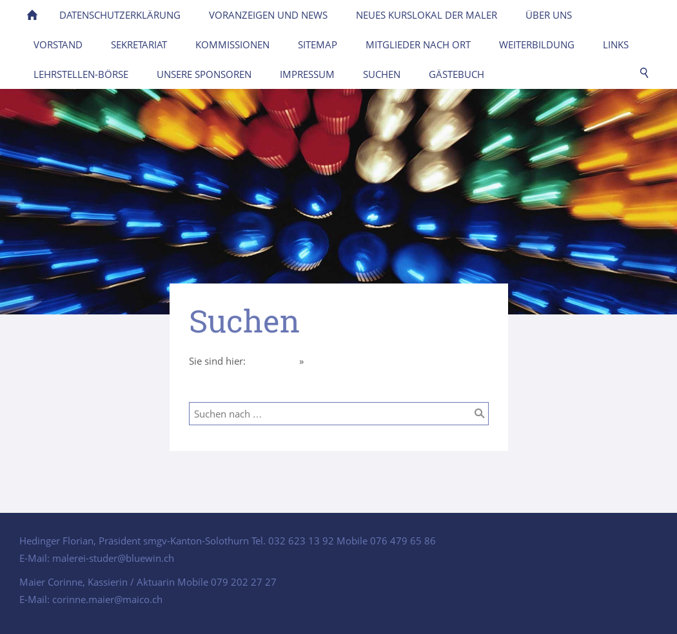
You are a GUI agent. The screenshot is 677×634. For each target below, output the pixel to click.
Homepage (272, 360)
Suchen (322, 360)
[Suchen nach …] (339, 413)
